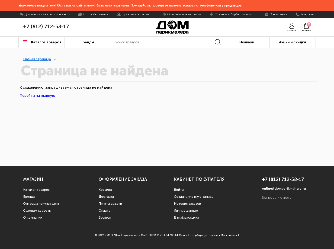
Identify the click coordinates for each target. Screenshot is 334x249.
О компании (32, 218)
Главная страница (37, 59)
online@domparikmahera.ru (284, 189)
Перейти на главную (37, 95)
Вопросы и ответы (277, 198)
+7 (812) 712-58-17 (46, 27)
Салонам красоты (37, 211)
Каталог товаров (36, 190)
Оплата (104, 211)
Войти (179, 190)
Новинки (246, 42)
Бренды (29, 197)
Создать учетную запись (193, 197)
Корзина (105, 190)
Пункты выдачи (110, 204)
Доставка (106, 197)
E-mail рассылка (186, 218)
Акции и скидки (292, 42)
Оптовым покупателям (41, 204)
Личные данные (186, 211)
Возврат (105, 218)
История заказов (187, 204)
